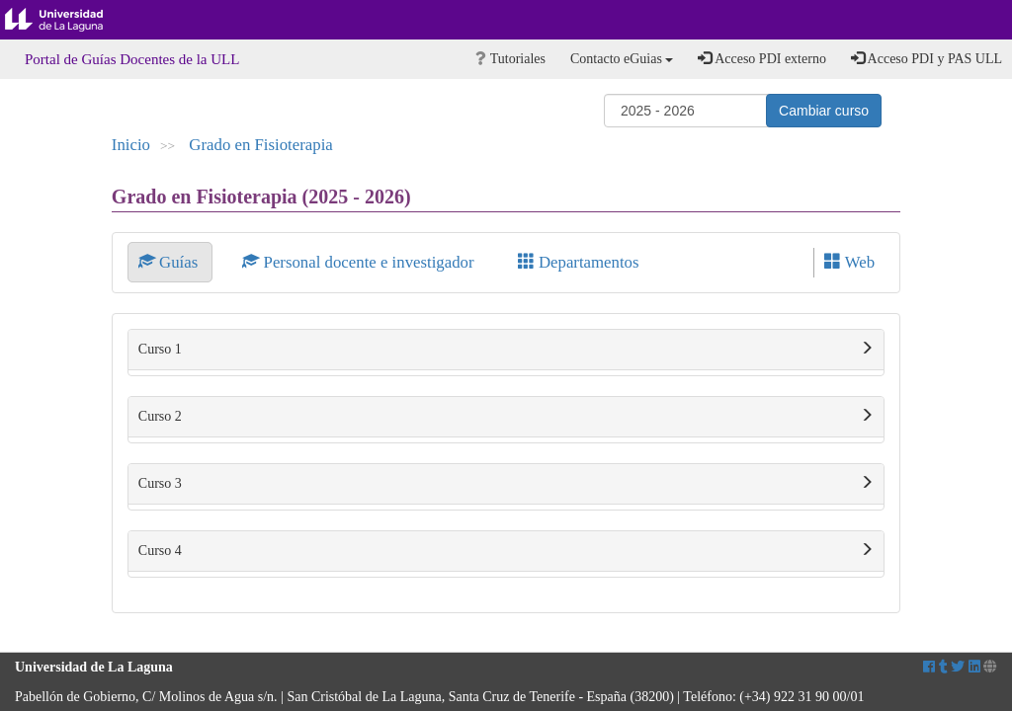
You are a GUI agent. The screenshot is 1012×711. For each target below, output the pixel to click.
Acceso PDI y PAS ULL (926, 58)
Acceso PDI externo (761, 58)
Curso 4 (506, 551)
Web (849, 262)
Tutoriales (510, 58)
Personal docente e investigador (359, 262)
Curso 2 (506, 417)
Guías (170, 262)
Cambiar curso (824, 110)
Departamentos (578, 262)
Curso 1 (506, 349)
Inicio (131, 144)
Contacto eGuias (621, 58)
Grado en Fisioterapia (260, 144)
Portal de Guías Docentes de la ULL (132, 59)
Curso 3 (506, 484)
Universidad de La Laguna (69, 20)
